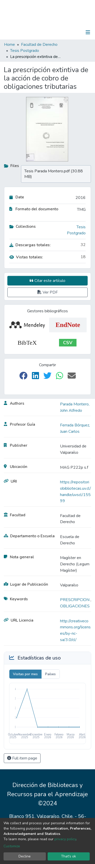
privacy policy (65, 839)
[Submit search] (62, 32)
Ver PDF (47, 292)
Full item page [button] (22, 758)
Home (9, 44)
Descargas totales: (30, 245)
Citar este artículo (47, 280)
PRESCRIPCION (75, 600)
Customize (12, 846)
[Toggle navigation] (88, 32)
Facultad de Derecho (39, 44)
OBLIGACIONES (75, 606)
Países (50, 674)
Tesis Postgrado (24, 50)
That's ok (68, 856)
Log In (72, 32)
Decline (24, 856)
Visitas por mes (25, 674)
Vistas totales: (26, 257)
